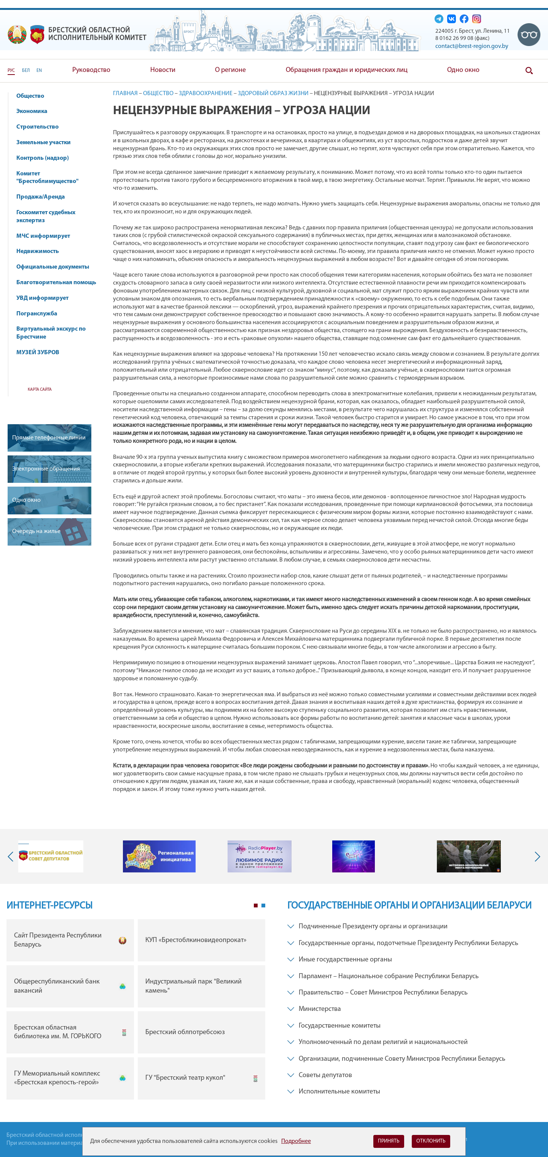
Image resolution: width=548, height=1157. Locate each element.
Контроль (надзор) (46, 158)
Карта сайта (40, 390)
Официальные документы (52, 267)
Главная (125, 94)
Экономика (35, 111)
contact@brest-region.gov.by (471, 46)
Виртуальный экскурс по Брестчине (51, 333)
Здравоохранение (206, 94)
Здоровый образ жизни (273, 94)
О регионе (230, 70)
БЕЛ (26, 70)
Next (535, 856)
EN (39, 70)
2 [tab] (263, 905)
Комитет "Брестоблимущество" (51, 178)
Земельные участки (43, 143)
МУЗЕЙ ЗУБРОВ (37, 353)
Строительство (37, 127)
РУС (11, 70)
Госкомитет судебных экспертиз (45, 217)
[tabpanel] (135, 1011)
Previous (12, 856)
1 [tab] (256, 905)
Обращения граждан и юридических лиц (347, 70)
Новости (162, 70)
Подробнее (296, 1141)
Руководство (91, 70)
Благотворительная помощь (56, 283)
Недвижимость (41, 251)
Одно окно (463, 70)
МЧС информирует (46, 236)
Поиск (529, 70)
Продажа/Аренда (44, 197)
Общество (33, 96)
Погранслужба (36, 314)
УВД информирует (42, 298)
